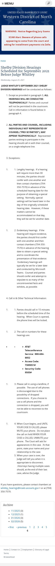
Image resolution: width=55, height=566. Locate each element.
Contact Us (15, 549)
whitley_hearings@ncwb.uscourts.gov (20, 488)
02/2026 (15, 521)
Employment (27, 549)
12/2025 (15, 514)
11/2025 (15, 510)
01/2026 (15, 517)
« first (11, 527)
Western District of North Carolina (27, 20)
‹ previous (21, 527)
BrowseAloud (9, 557)
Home (3, 61)
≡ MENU (8, 3)
